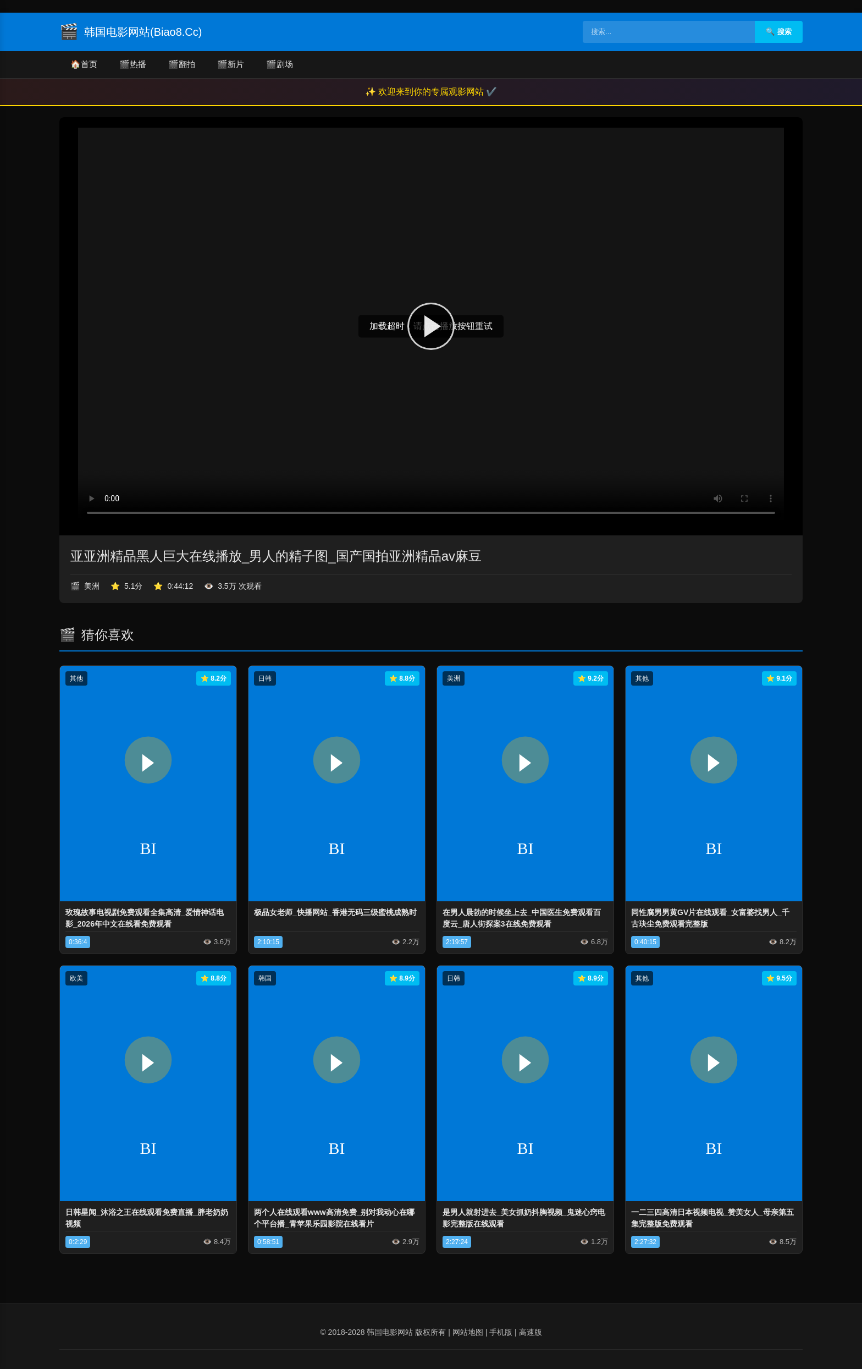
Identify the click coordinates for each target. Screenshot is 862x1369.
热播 (132, 64)
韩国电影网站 (390, 1332)
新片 (230, 64)
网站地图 (467, 1332)
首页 (83, 64)
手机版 (500, 1332)
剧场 (279, 64)
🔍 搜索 (779, 32)
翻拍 (181, 64)
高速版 (530, 1332)
